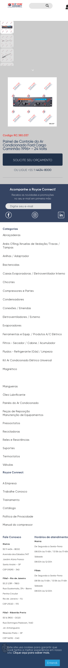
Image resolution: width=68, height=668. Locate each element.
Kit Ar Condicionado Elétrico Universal (27, 360)
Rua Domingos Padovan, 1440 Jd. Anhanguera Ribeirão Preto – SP (18, 628)
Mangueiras (10, 386)
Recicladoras (11, 431)
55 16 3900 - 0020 (12, 617)
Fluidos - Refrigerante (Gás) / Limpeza (27, 351)
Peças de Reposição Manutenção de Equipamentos (23, 413)
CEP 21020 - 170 (11, 604)
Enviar (57, 206)
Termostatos (11, 456)
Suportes (9, 448)
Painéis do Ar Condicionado (21, 403)
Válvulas (8, 464)
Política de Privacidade (18, 516)
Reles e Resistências (16, 439)
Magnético (10, 369)
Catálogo (9, 508)
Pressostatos (11, 423)
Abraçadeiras (11, 235)
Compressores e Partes (18, 291)
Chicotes (9, 282)
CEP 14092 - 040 (11, 638)
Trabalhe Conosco (15, 491)
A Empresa (10, 483)
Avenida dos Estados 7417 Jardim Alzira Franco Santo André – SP (16, 559)
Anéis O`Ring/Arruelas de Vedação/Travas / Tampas (31, 245)
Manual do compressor (18, 524)
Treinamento (11, 500)
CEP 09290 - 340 (11, 569)
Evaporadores (12, 325)
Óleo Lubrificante (14, 394)
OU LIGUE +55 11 (32, 170)
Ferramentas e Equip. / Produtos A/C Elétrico (32, 334)
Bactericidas (11, 264)
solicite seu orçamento (32, 160)
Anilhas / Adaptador (16, 256)
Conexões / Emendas (17, 308)
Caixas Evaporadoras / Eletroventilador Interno (34, 273)
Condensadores (13, 299)
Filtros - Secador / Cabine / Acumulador (29, 343)
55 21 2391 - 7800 (11, 583)
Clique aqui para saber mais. (31, 652)
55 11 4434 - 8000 (11, 549)
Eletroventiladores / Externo (21, 317)
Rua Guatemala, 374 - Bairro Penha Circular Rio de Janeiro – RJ (17, 593)
